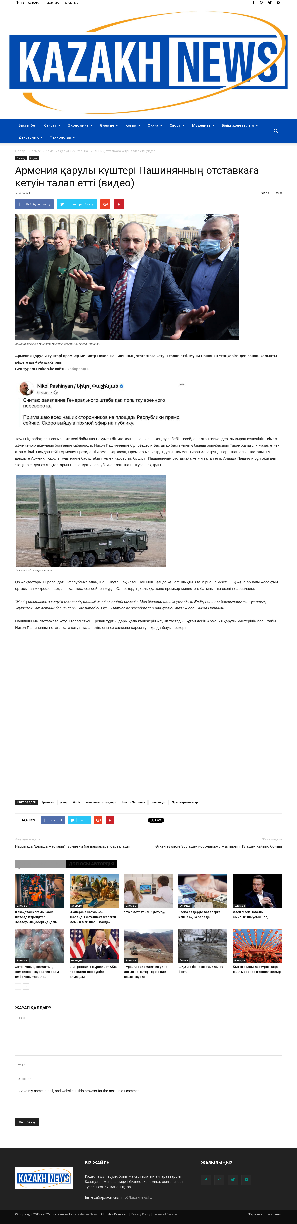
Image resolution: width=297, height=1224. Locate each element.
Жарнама (53, 2)
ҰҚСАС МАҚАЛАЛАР (40, 863)
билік (77, 802)
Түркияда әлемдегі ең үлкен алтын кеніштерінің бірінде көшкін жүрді (146, 972)
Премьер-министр (185, 802)
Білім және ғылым (240, 125)
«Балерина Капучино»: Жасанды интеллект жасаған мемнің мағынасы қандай (93, 917)
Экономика (80, 125)
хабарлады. (78, 369)
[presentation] (53, 1108)
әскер (64, 802)
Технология (62, 137)
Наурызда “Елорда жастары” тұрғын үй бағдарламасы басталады (72, 846)
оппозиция (158, 802)
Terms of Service (165, 1214)
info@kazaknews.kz (136, 1197)
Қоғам (133, 125)
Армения (47, 802)
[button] (276, 131)
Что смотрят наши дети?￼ (144, 912)
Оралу (20, 151)
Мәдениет (203, 125)
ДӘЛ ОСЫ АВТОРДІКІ (91, 863)
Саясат (52, 125)
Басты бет (28, 125)
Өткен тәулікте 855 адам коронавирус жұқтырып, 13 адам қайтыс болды (218, 846)
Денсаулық (31, 137)
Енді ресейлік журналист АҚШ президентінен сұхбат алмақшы (93, 972)
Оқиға (155, 125)
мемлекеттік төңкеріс (101, 802)
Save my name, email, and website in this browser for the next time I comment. (80, 1091)
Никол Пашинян (133, 802)
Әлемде (109, 125)
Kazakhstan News (85, 1214)
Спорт (177, 125)
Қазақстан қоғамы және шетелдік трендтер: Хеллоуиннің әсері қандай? (36, 917)
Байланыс (71, 2)
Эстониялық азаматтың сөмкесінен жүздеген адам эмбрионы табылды (37, 972)
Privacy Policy (140, 1214)
